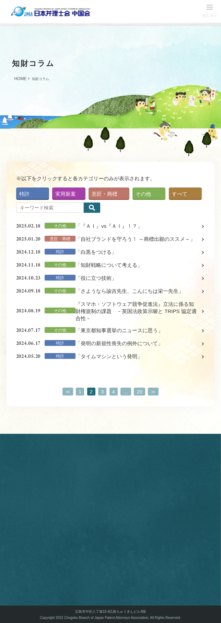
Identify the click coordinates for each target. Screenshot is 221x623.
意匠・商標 (104, 194)
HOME (20, 78)
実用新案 (65, 194)
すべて (179, 194)
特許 (24, 194)
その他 (143, 194)
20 (139, 391)
